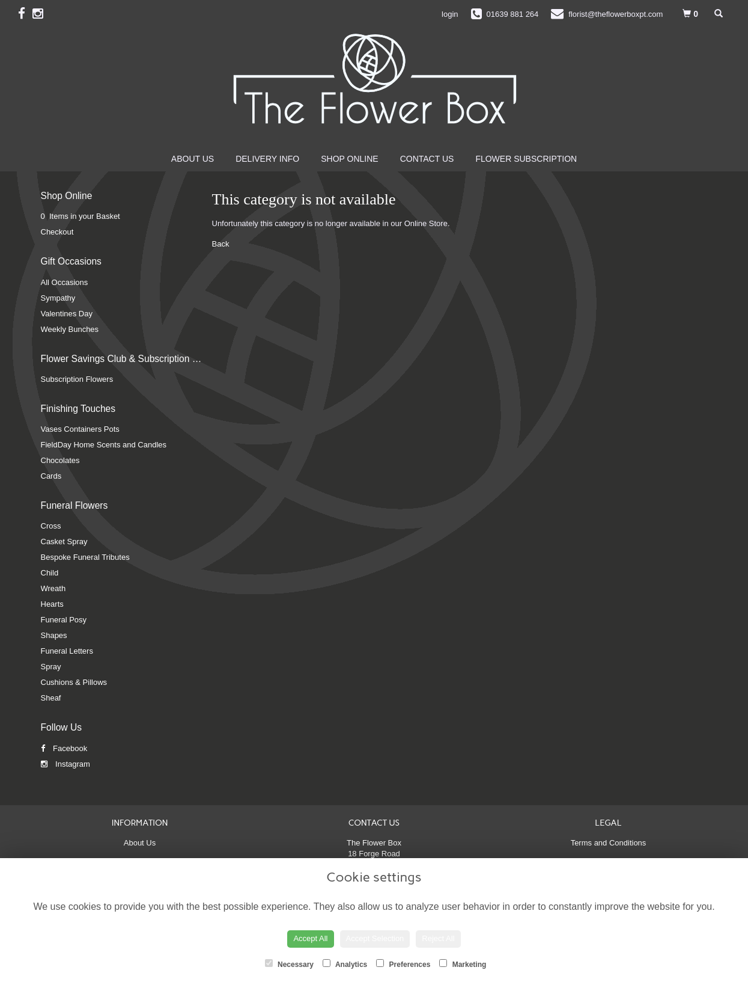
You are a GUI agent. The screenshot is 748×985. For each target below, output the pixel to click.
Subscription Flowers (77, 379)
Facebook (64, 748)
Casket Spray (64, 541)
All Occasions (64, 282)
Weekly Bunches (70, 329)
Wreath (53, 588)
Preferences (403, 964)
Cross (51, 525)
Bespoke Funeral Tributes (85, 557)
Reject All (438, 938)
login (450, 14)
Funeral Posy (64, 619)
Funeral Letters (67, 650)
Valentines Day (67, 313)
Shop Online (349, 159)
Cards (51, 475)
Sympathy (58, 297)
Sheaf (51, 697)
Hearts (52, 604)
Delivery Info (267, 159)
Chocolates (60, 460)
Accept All (310, 938)
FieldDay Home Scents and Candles (104, 444)
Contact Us (427, 159)
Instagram (65, 764)
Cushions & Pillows (74, 682)
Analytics (345, 964)
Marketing (462, 964)
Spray (51, 666)
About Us (192, 159)
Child (50, 572)
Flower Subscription (526, 159)
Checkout (57, 231)
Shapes (54, 635)
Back (221, 243)
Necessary (289, 964)
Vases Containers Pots (80, 429)
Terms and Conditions (608, 842)
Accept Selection (375, 938)
